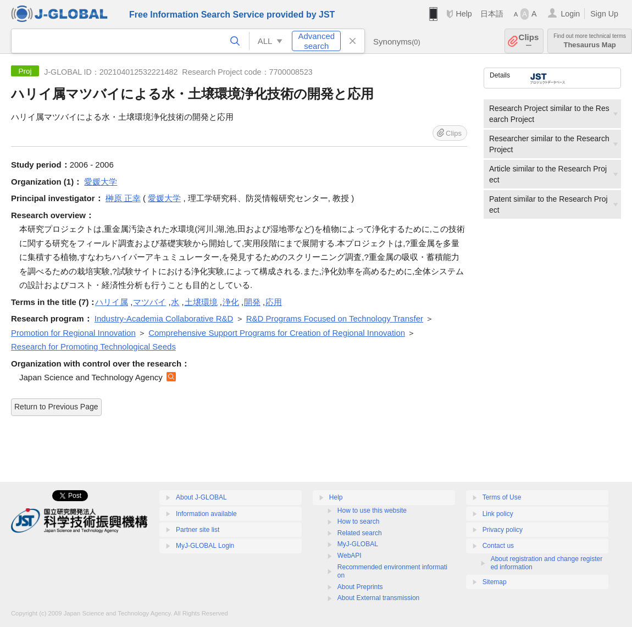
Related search (359, 533)
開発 (252, 302)
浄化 (231, 302)
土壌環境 (201, 302)
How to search (358, 521)
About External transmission (378, 598)
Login (570, 13)
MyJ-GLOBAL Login (205, 546)
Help (464, 13)
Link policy (498, 514)
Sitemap (495, 582)
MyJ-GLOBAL (357, 544)
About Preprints (360, 587)
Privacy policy (503, 530)
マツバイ (149, 302)
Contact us (498, 546)
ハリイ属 (111, 302)
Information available (206, 514)
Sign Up (604, 13)
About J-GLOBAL (201, 497)
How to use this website (372, 510)
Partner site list (197, 530)
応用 (273, 302)
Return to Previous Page (56, 406)
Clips (529, 40)
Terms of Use (502, 497)
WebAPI (349, 555)
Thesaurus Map (589, 41)
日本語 (491, 13)
